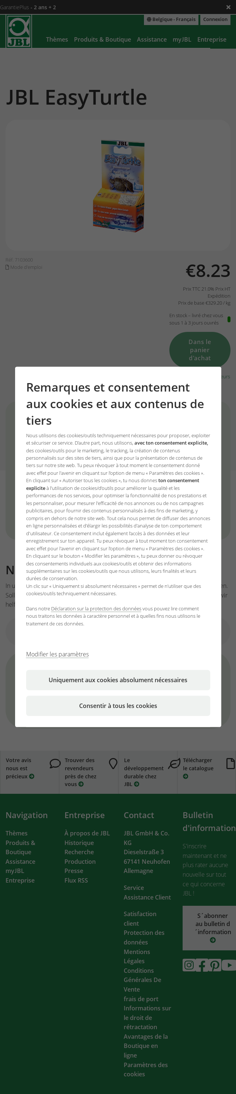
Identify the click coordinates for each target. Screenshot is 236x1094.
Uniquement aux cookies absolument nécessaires (118, 680)
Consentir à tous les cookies (118, 706)
